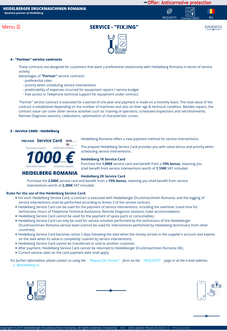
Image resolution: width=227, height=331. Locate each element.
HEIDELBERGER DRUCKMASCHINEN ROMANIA (44, 9)
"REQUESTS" (152, 260)
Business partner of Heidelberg (24, 13)
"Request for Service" (104, 260)
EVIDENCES (213, 27)
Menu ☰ (11, 26)
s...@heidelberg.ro (26, 265)
